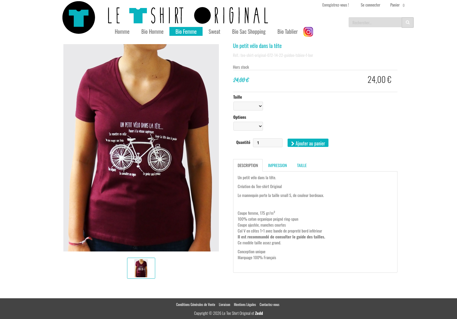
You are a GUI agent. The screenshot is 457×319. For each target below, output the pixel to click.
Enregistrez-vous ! (336, 4)
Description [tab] (248, 165)
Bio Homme (152, 31)
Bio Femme (186, 31)
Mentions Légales (245, 304)
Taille (237, 97)
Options (239, 117)
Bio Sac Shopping (249, 31)
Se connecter (370, 4)
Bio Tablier (288, 31)
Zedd (259, 313)
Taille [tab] (302, 165)
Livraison (224, 304)
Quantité (243, 142)
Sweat (214, 31)
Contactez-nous (270, 304)
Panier (398, 4)
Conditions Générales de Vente (195, 304)
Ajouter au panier (308, 143)
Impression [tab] (277, 165)
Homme (122, 31)
